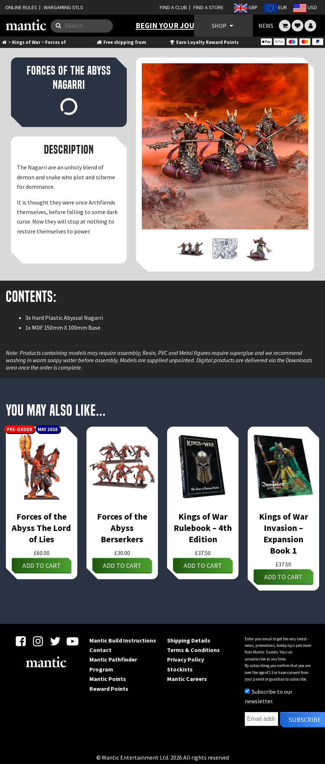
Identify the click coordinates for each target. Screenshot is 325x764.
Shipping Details (188, 640)
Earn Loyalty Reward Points (204, 42)
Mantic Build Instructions (122, 640)
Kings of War (26, 42)
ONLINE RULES (21, 7)
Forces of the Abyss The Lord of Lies (41, 528)
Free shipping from (121, 42)
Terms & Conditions (193, 649)
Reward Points (108, 688)
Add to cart (41, 565)
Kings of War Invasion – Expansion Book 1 (283, 533)
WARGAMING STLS (63, 7)
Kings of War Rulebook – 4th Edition (203, 528)
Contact (100, 649)
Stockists (180, 669)
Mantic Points (107, 678)
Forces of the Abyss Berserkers (122, 528)
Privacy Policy (185, 659)
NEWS (265, 25)
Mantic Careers (187, 678)
